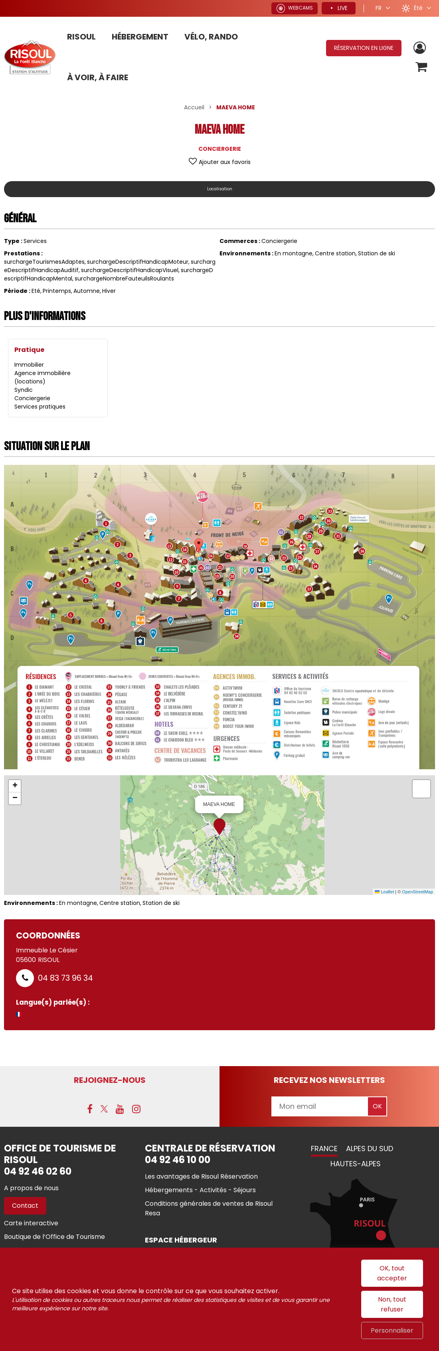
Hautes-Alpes (355, 1165)
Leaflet (384, 891)
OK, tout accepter (392, 1273)
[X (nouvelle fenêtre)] (104, 1110)
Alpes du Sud (369, 1150)
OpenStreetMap (417, 891)
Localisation (219, 189)
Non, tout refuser (392, 1304)
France (324, 1150)
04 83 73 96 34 (65, 978)
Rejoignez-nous (110, 1080)
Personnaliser (392, 1330)
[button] (420, 68)
